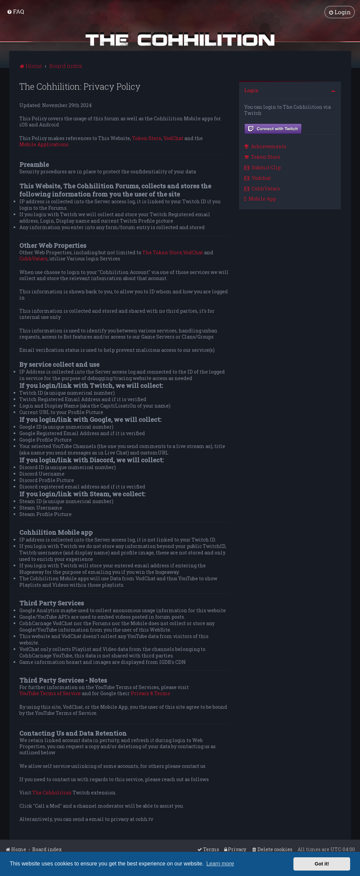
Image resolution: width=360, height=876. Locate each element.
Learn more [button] (220, 863)
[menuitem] (15, 11)
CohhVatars (33, 259)
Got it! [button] (322, 863)
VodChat (173, 138)
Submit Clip (262, 167)
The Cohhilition (52, 793)
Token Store (146, 138)
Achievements (265, 146)
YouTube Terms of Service (50, 693)
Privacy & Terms (150, 693)
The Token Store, (162, 253)
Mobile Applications (44, 144)
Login (251, 90)
